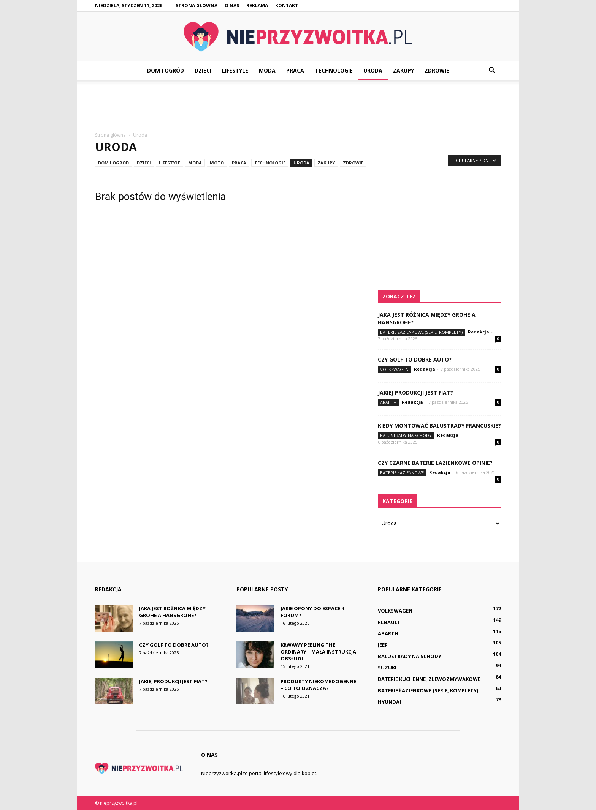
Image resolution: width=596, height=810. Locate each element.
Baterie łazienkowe (402, 472)
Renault (389, 622)
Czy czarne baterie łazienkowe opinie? (435, 462)
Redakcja (478, 332)
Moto (217, 163)
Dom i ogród (165, 70)
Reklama (257, 5)
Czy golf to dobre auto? (415, 359)
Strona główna (196, 5)
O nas (232, 5)
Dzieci (203, 70)
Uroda (372, 70)
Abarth (388, 402)
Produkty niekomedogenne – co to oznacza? (318, 685)
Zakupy (403, 70)
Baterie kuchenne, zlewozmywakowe (429, 679)
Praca (295, 70)
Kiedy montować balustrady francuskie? (439, 425)
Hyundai (389, 701)
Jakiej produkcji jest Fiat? (415, 392)
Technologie (334, 70)
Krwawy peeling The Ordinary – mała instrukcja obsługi (318, 651)
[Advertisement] (298, 106)
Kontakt (286, 5)
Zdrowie (437, 70)
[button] (492, 71)
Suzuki (387, 667)
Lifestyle (235, 70)
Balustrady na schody (406, 435)
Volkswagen (394, 369)
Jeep (383, 644)
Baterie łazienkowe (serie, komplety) (421, 332)
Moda (267, 70)
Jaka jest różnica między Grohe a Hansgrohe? (172, 612)
